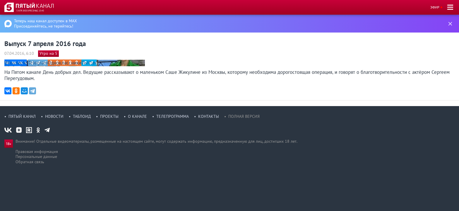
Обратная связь (30, 161)
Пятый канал (22, 116)
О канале (137, 116)
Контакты (208, 116)
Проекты (109, 116)
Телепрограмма (172, 116)
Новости (54, 116)
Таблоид (82, 116)
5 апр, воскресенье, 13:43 (30, 10)
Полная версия (244, 116)
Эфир (434, 7)
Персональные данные (36, 156)
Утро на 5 (48, 53)
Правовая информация (37, 151)
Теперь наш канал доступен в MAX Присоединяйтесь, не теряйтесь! (45, 23)
